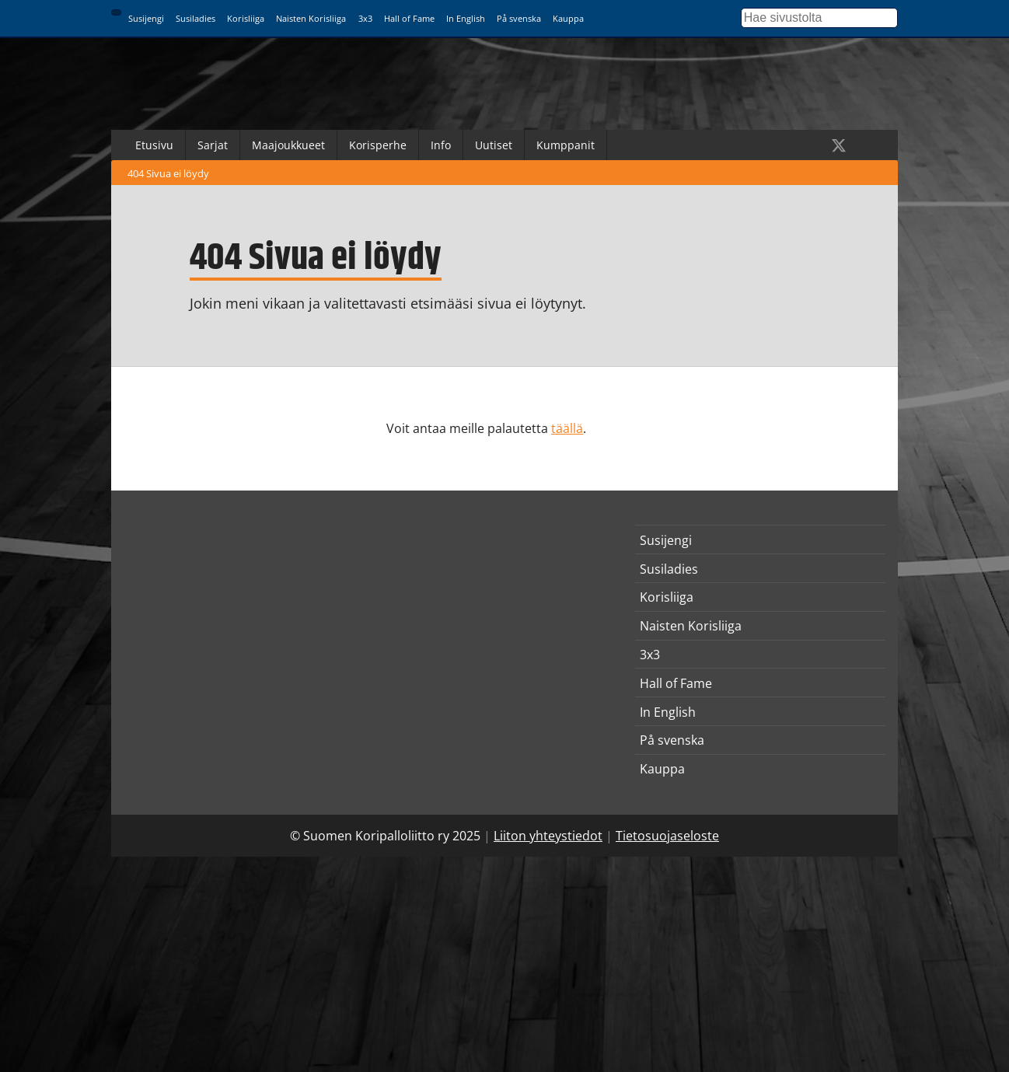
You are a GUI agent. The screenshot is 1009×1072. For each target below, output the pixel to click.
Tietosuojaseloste (667, 835)
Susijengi (146, 18)
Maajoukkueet (288, 145)
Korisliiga (245, 18)
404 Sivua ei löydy (168, 173)
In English (465, 18)
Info (441, 145)
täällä (567, 428)
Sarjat (212, 145)
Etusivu (154, 145)
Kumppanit (565, 145)
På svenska (519, 18)
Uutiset (493, 145)
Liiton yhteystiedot (548, 835)
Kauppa (568, 18)
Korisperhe (378, 145)
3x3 (365, 18)
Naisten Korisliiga (311, 18)
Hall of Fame (409, 18)
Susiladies (195, 18)
